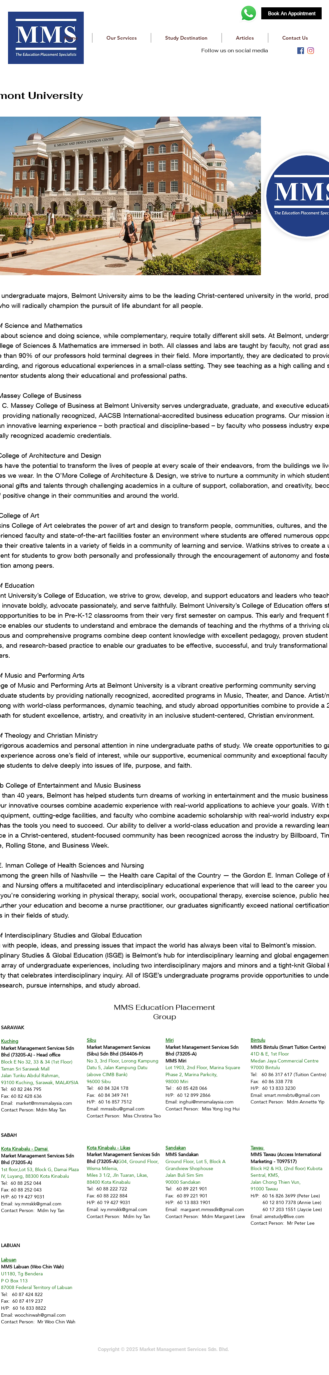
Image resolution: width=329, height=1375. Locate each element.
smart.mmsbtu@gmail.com (292, 1095)
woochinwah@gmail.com (40, 1315)
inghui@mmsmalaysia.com (206, 1101)
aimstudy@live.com (284, 1216)
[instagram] (310, 50)
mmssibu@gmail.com (122, 1108)
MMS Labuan (15, 1266)
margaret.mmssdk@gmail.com (212, 1209)
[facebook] (300, 50)
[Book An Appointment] (291, 13)
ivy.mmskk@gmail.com (38, 1203)
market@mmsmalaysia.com (44, 1103)
